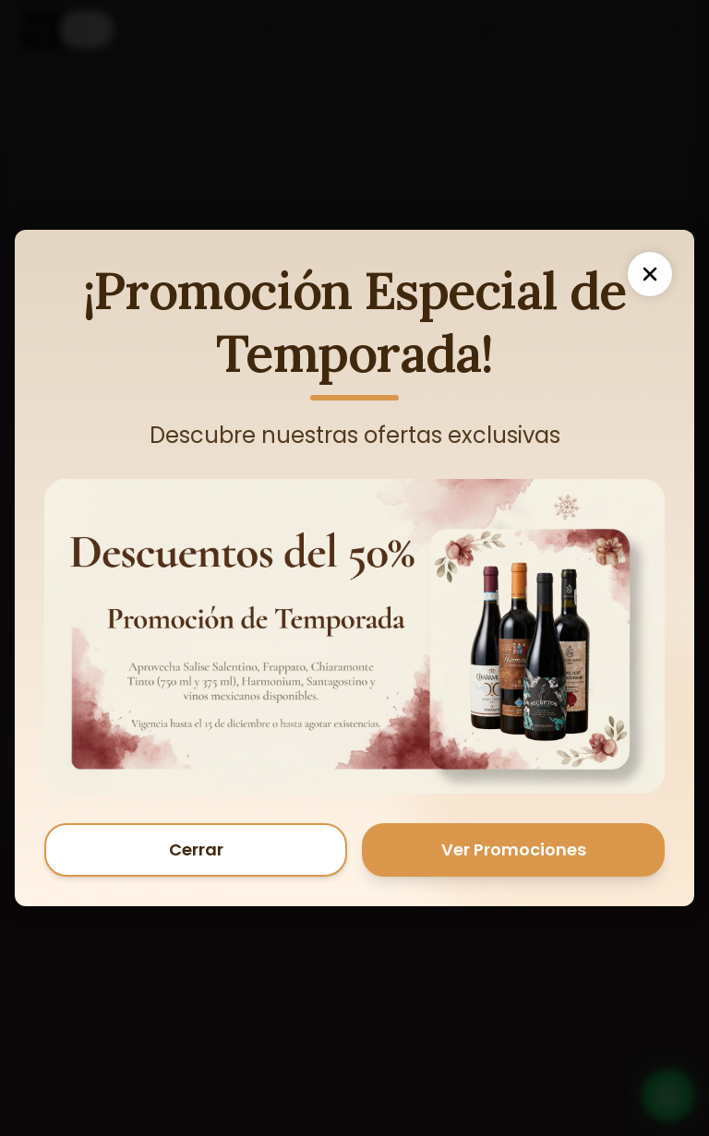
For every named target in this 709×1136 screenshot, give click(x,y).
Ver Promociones (513, 849)
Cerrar (196, 849)
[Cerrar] (650, 274)
